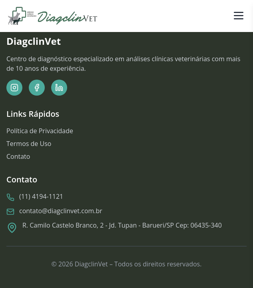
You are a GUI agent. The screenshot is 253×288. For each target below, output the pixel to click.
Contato (18, 156)
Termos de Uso (28, 143)
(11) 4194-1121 (41, 196)
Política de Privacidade (39, 130)
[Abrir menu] (239, 15)
